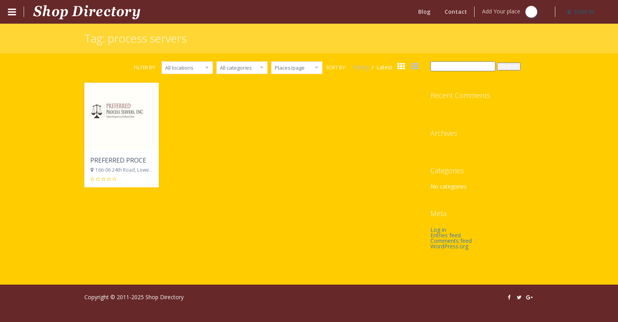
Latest (384, 67)
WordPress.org (449, 246)
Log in (438, 229)
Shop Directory (164, 297)
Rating (361, 67)
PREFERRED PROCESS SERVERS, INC (142, 160)
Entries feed (445, 235)
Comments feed (451, 240)
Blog (424, 11)
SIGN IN (580, 11)
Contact (456, 11)
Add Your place (509, 12)
